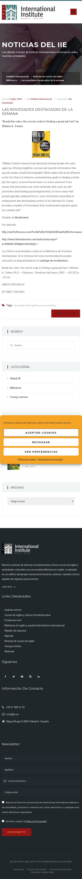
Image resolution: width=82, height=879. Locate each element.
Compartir (66, 313)
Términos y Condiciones (42, 872)
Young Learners (19, 397)
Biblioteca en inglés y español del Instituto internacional (34, 625)
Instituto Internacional (41, 99)
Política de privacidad (60, 870)
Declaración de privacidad (50, 459)
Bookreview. (22, 217)
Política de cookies (27, 459)
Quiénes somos (13, 609)
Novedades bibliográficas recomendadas (35, 305)
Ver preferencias (41, 451)
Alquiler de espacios (15, 630)
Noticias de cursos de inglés (19, 641)
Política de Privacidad (36, 821)
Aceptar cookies (41, 432)
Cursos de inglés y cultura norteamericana (27, 615)
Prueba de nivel (13, 620)
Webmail (9, 651)
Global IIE (15, 378)
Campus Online (13, 646)
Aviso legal (18, 870)
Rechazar (41, 442)
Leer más (8, 587)
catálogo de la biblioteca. (54, 260)
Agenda (9, 635)
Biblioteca (15, 387)
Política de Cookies (37, 870)
